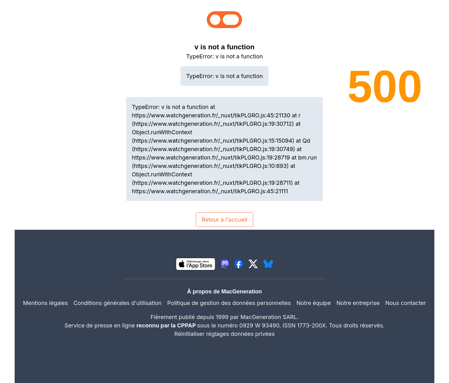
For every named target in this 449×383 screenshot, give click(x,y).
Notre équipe (314, 303)
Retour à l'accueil (224, 219)
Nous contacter (405, 303)
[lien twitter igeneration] (253, 264)
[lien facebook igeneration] (238, 264)
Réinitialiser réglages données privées (224, 334)
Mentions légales (45, 303)
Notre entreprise (358, 303)
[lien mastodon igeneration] (225, 264)
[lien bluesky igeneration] (268, 264)
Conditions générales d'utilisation (118, 303)
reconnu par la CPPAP (167, 325)
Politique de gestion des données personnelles (229, 303)
